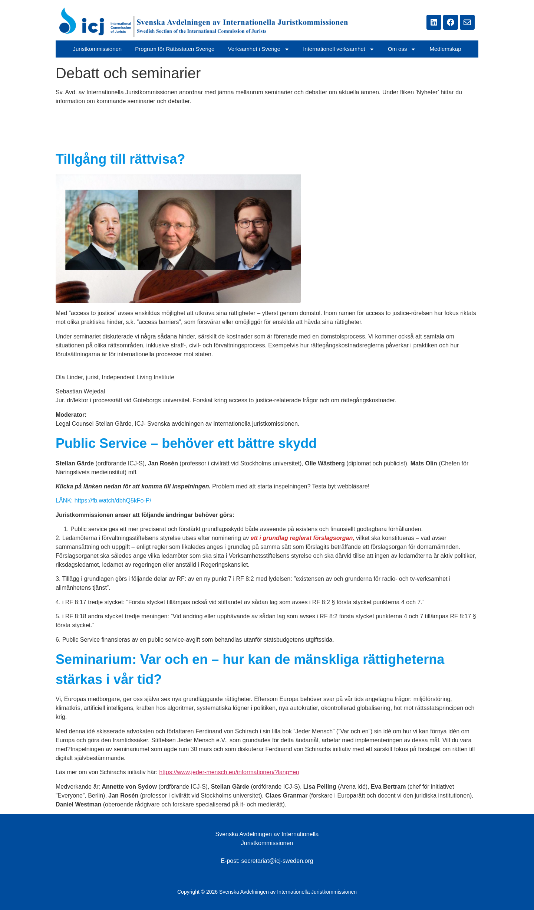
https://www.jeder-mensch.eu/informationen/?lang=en (229, 772)
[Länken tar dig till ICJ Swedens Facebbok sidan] (450, 22)
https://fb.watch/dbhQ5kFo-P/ (113, 500)
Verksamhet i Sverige (259, 49)
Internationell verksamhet (339, 49)
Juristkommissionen (97, 49)
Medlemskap (445, 49)
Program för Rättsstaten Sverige (174, 49)
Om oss (402, 49)
